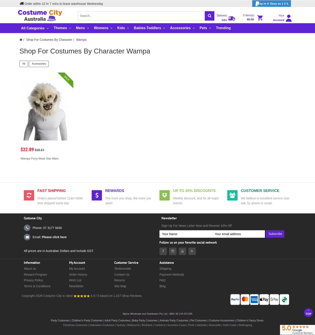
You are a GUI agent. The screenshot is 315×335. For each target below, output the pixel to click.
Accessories (39, 63)
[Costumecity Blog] (192, 251)
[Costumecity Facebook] (163, 251)
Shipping (165, 268)
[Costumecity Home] (20, 39)
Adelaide (201, 325)
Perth (191, 325)
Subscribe (275, 234)
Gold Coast (229, 325)
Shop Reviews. (132, 296)
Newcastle (215, 325)
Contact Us (121, 274)
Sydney (120, 325)
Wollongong (245, 325)
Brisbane (147, 325)
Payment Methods (171, 274)
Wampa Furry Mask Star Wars (40, 158)
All (23, 63)
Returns (119, 280)
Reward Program (35, 274)
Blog (162, 286)
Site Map (120, 286)
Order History (78, 274)
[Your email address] (238, 234)
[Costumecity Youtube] (182, 251)
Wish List (75, 280)
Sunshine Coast (176, 325)
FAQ (162, 280)
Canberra (159, 325)
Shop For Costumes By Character (49, 39)
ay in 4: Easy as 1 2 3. (271, 4)
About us (30, 268)
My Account (77, 268)
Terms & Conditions (37, 286)
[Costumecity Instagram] (173, 251)
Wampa (81, 39)
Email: (45, 237)
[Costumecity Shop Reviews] (82, 296)
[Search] (209, 16)
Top (308, 312)
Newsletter (76, 286)
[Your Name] (185, 234)
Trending (223, 28)
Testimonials (122, 268)
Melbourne (133, 325)
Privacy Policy (33, 280)
